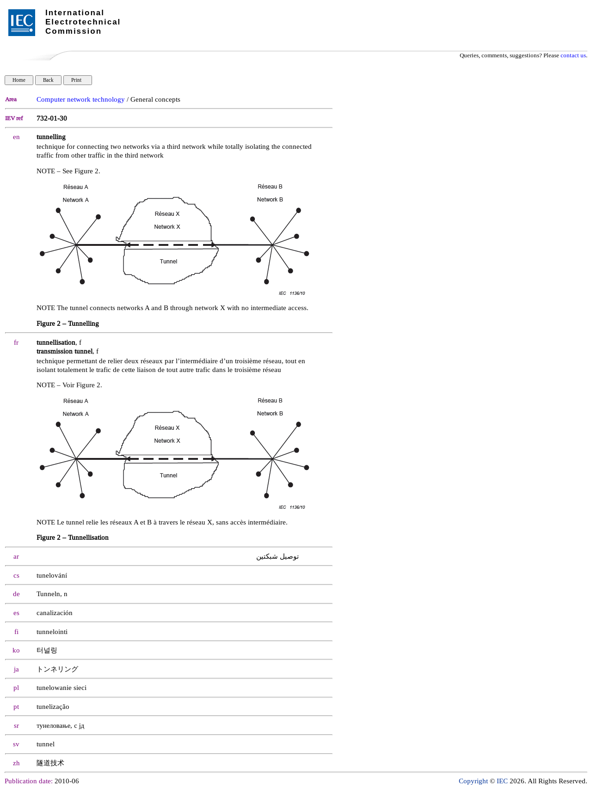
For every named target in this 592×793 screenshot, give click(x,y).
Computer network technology (81, 99)
